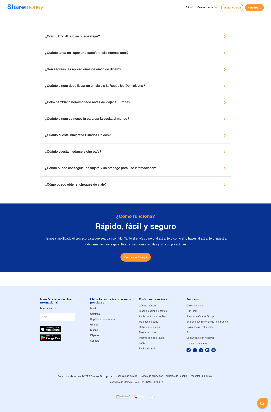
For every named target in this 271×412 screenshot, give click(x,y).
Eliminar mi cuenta (196, 343)
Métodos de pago (148, 322)
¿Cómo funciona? (148, 305)
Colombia (95, 314)
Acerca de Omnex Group (200, 316)
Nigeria (94, 330)
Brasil (93, 308)
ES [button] (187, 7)
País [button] (44, 317)
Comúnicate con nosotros (200, 338)
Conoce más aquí (135, 257)
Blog (188, 332)
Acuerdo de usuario (176, 376)
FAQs (142, 343)
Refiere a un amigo (149, 327)
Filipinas (94, 335)
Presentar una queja (200, 376)
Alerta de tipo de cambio (152, 316)
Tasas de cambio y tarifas (153, 311)
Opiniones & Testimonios (199, 327)
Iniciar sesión (232, 7)
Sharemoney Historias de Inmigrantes (207, 322)
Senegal (94, 341)
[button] (207, 7)
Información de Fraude (151, 338)
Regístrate (254, 7)
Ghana (94, 325)
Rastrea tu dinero (148, 332)
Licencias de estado (126, 376)
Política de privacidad (151, 376)
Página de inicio (147, 348)
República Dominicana (102, 319)
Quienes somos (195, 305)
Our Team (191, 311)
